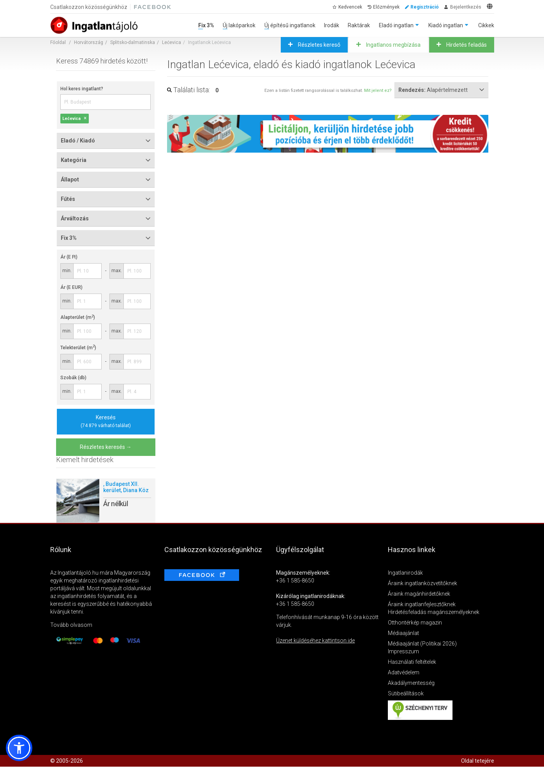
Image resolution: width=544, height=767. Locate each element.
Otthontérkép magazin (415, 622)
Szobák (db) (73, 377)
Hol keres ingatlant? (81, 88)
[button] (19, 748)
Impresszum (403, 651)
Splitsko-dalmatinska (132, 42)
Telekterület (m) (78, 347)
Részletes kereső (318, 45)
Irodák (331, 25)
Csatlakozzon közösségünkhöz (88, 7)
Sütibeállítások (406, 693)
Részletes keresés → (106, 447)
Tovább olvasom (71, 625)
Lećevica (171, 42)
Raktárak (359, 25)
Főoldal (58, 42)
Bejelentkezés (465, 7)
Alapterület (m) (77, 317)
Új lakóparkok (239, 25)
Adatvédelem (403, 672)
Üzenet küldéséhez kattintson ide (315, 640)
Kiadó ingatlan (445, 25)
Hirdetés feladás (466, 45)
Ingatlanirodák (405, 573)
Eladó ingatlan (396, 25)
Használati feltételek (412, 662)
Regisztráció (424, 7)
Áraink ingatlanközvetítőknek (422, 583)
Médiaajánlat (403, 633)
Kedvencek (350, 7)
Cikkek (486, 25)
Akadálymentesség (411, 683)
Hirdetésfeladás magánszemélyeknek (433, 612)
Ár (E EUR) (71, 287)
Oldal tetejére (477, 761)
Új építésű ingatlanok (289, 25)
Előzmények (386, 7)
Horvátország (88, 42)
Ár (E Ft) (68, 257)
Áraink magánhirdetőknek (419, 594)
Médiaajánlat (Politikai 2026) (422, 643)
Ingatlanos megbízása (393, 45)
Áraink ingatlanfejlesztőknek (422, 604)
